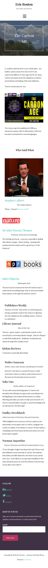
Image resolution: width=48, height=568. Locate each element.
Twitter (7, 495)
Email (5, 525)
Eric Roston (24, 4)
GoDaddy (27, 560)
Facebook (7, 501)
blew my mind (22, 209)
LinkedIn (7, 489)
